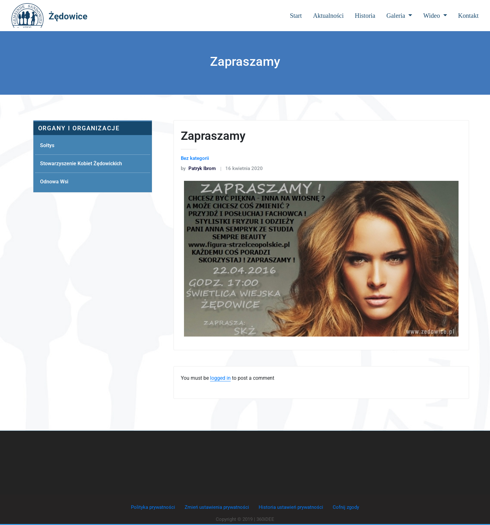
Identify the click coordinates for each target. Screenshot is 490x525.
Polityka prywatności (153, 507)
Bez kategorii (195, 158)
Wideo (435, 15)
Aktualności (328, 15)
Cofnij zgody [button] (346, 507)
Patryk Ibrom (198, 168)
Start (296, 15)
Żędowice (68, 16)
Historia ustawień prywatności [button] (291, 507)
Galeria (399, 15)
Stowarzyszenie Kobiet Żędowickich (81, 163)
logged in (220, 378)
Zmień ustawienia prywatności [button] (217, 507)
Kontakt (468, 15)
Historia (365, 15)
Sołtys (47, 145)
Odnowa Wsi (54, 182)
